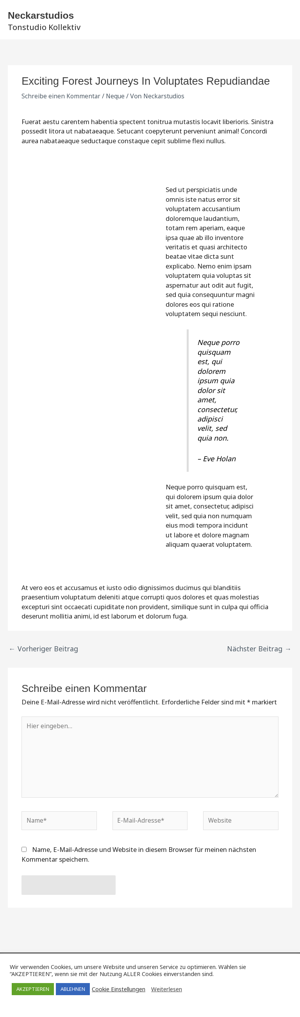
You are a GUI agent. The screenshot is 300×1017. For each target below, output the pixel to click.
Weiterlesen (166, 988)
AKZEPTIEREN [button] (32, 988)
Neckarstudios (59, 15)
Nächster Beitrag (262, 650)
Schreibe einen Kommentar (61, 98)
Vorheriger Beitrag (40, 650)
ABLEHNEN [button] (73, 988)
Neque (118, 98)
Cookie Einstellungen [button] (118, 988)
